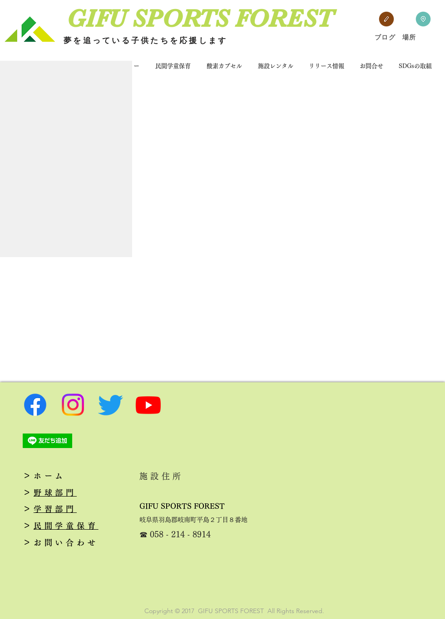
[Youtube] (148, 404)
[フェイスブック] (35, 404)
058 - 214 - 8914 (180, 534)
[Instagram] (73, 404)
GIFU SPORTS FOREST (182, 506)
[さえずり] (110, 404)
